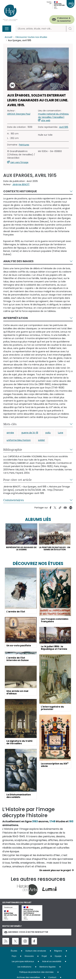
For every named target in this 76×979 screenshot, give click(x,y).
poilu (48, 432)
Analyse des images (18, 261)
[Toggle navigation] (6, 28)
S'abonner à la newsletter (64, 19)
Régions (58, 951)
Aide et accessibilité (51, 961)
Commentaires (13, 500)
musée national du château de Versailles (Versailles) (53, 115)
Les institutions (24, 967)
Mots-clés (10, 424)
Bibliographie (12, 449)
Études (14, 951)
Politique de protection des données (36, 972)
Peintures (24, 144)
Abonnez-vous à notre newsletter (26, 932)
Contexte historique (20, 191)
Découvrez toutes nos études (32, 37)
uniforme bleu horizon (19, 440)
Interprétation (15, 318)
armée (10, 432)
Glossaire (29, 956)
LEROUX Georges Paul (18, 113)
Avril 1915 (63, 127)
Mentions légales (47, 967)
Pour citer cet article (17, 480)
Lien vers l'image (19, 162)
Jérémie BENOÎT (21, 184)
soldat (41, 440)
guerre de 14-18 (29, 432)
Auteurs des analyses (35, 951)
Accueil (9, 37)
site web (45, 120)
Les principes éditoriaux (23, 961)
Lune (60, 432)
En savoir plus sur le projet (55, 870)
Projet (44, 956)
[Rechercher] (41, 29)
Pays (14, 956)
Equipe (58, 956)
